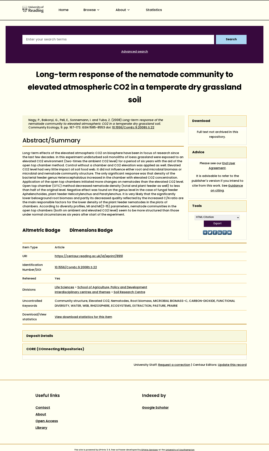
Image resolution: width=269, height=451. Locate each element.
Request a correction (174, 365)
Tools (197, 206)
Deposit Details (39, 336)
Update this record (232, 365)
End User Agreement (222, 166)
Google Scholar (155, 408)
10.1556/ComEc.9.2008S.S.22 (133, 127)
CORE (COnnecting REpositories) (55, 349)
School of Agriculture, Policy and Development (112, 287)
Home (64, 10)
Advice (198, 152)
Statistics (154, 10)
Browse (92, 10)
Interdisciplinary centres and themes (82, 292)
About (123, 10)
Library (41, 428)
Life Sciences (64, 287)
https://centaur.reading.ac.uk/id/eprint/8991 (89, 256)
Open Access (46, 421)
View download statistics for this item (83, 317)
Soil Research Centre (129, 292)
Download (201, 121)
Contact (42, 408)
